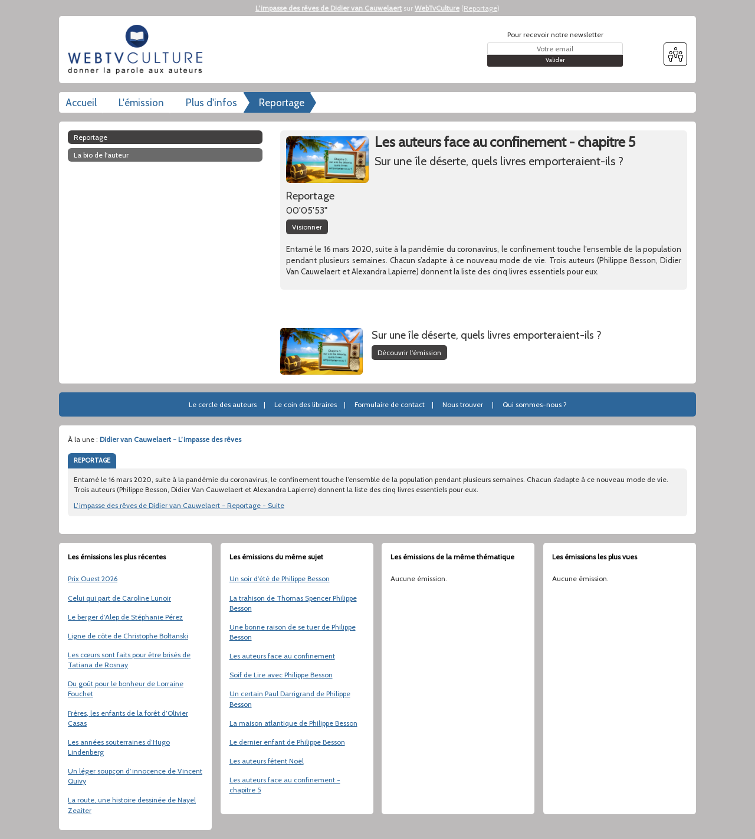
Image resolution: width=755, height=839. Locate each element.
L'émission (141, 103)
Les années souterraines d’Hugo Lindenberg (119, 747)
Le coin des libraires (305, 404)
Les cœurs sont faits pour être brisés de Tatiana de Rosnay (129, 659)
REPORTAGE (92, 460)
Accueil (81, 103)
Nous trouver (462, 404)
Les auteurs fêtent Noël (266, 760)
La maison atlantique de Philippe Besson (293, 723)
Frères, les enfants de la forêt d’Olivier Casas (128, 718)
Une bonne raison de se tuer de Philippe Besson (292, 631)
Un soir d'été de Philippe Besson (279, 578)
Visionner (307, 226)
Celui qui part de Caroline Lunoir (119, 598)
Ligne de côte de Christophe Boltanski (128, 635)
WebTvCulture (437, 8)
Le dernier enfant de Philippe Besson (287, 742)
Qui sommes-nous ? (535, 404)
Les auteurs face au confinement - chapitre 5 (284, 784)
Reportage (480, 8)
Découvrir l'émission (409, 352)
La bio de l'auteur (101, 154)
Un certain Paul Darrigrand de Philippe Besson (289, 698)
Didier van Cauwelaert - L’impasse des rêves (170, 439)
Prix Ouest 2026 (92, 578)
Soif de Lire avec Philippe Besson (281, 674)
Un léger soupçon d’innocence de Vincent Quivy (135, 775)
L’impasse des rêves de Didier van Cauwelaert (328, 8)
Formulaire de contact (389, 404)
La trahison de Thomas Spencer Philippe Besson (293, 603)
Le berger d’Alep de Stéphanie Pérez (125, 616)
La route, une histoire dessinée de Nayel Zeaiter (132, 804)
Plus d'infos (211, 103)
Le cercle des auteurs (223, 404)
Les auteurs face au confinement (282, 655)
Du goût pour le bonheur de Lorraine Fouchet (125, 688)
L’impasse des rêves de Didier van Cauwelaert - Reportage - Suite (179, 505)
